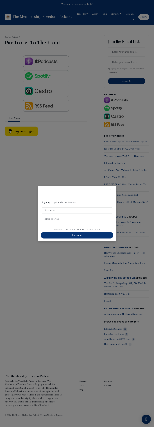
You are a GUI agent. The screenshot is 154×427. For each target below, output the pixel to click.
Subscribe (77, 235)
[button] (110, 190)
